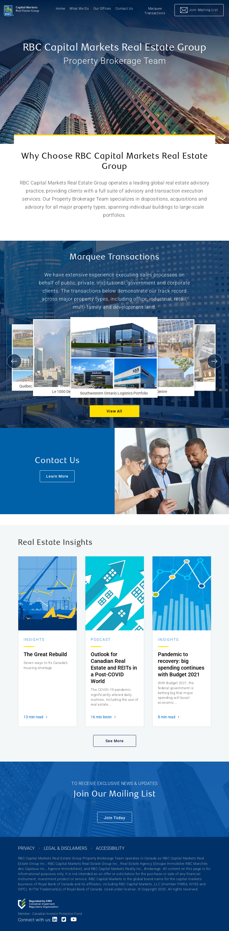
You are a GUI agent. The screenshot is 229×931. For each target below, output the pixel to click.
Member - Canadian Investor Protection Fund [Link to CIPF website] (50, 914)
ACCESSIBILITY (110, 848)
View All (114, 411)
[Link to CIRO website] (38, 903)
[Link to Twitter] (64, 919)
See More (115, 741)
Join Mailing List (199, 10)
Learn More (57, 476)
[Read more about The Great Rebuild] (47, 641)
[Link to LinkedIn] (54, 919)
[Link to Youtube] (75, 919)
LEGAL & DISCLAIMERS (65, 848)
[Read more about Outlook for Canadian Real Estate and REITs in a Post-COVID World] (114, 641)
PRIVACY (26, 848)
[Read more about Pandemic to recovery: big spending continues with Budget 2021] (181, 641)
